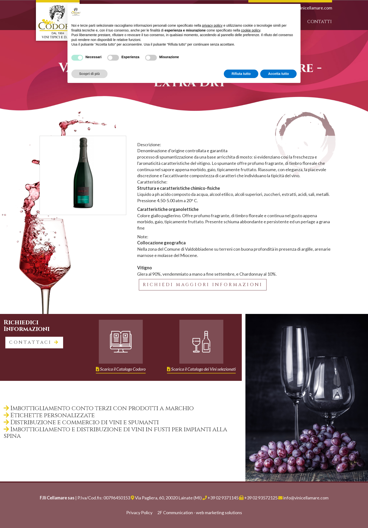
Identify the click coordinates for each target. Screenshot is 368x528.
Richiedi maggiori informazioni (203, 285)
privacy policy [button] (212, 25)
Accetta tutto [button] (278, 74)
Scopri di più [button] (89, 74)
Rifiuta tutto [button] (241, 74)
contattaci (34, 342)
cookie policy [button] (250, 30)
